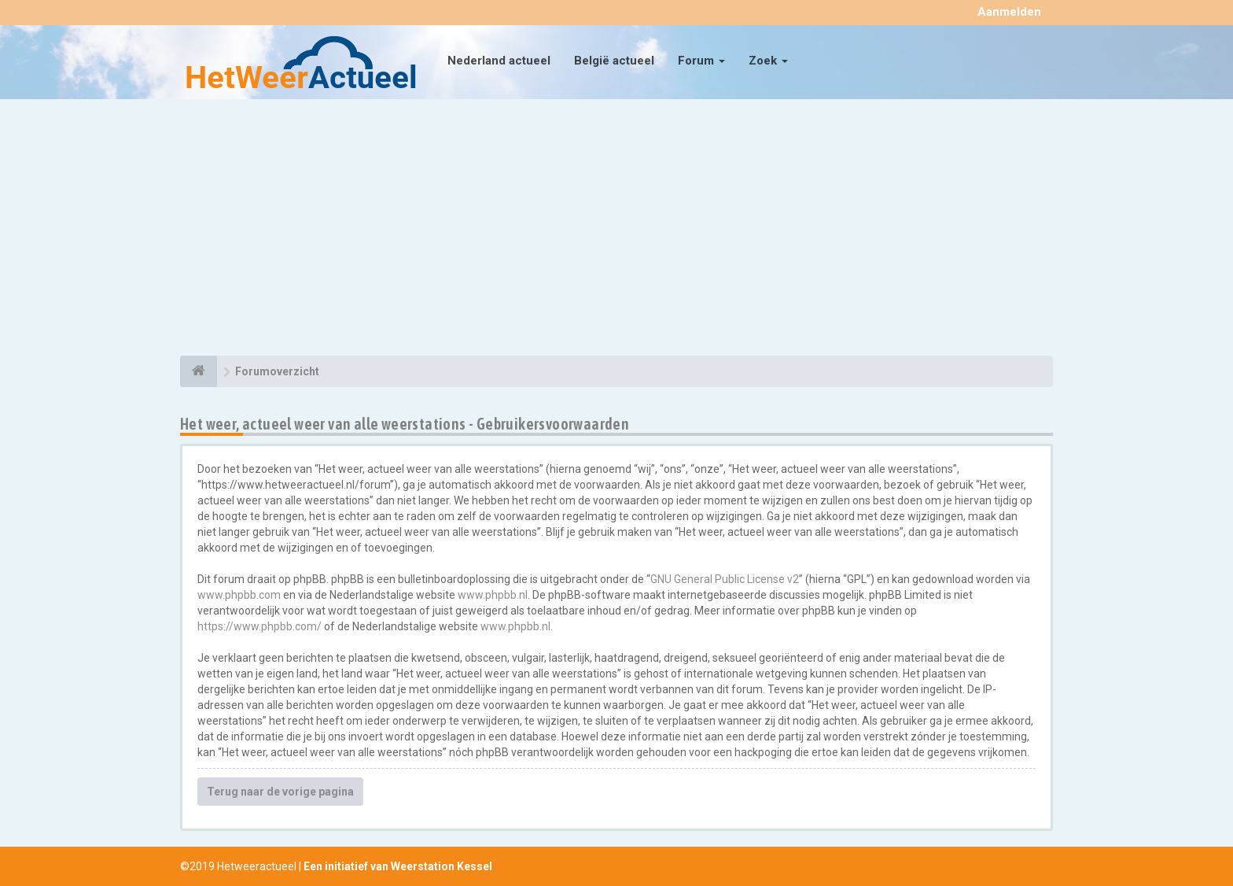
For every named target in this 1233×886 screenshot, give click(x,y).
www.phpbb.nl (493, 595)
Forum (701, 61)
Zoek (768, 61)
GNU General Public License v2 (724, 579)
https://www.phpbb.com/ (259, 626)
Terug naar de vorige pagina (280, 791)
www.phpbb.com (239, 595)
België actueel (614, 61)
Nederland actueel (498, 61)
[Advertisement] (616, 230)
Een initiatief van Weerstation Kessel (398, 866)
